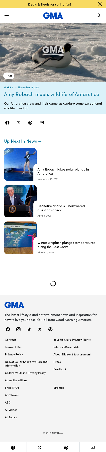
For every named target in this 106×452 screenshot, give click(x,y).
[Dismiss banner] (100, 4)
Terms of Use (13, 347)
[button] (7, 16)
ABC (8, 402)
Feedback (60, 369)
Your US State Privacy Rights (72, 339)
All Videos (11, 410)
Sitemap (59, 387)
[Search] (98, 15)
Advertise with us (16, 380)
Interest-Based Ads (66, 347)
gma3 (8, 87)
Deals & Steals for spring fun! (49, 4)
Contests (10, 339)
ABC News (11, 395)
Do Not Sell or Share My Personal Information (26, 363)
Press (57, 362)
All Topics (11, 417)
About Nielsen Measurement (72, 354)
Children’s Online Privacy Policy (25, 373)
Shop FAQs (12, 387)
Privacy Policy (14, 354)
